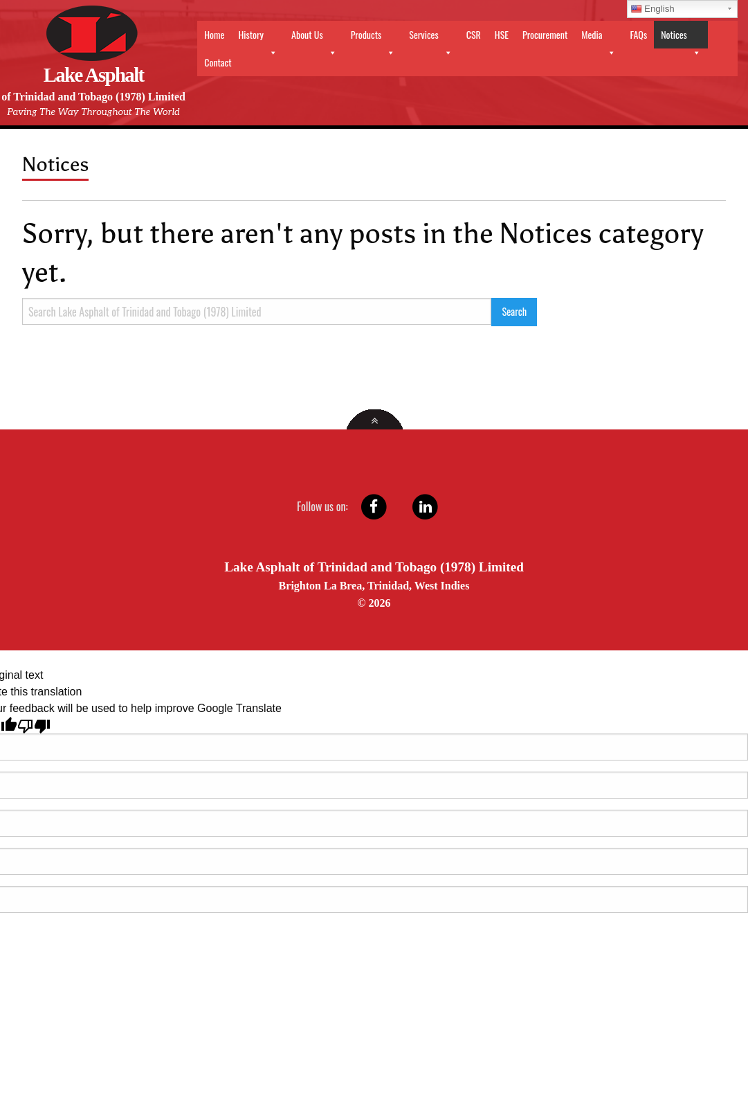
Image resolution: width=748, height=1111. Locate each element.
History (257, 37)
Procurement (544, 34)
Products (373, 37)
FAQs (638, 34)
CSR (473, 34)
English (653, 8)
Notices (681, 37)
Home (214, 34)
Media (598, 37)
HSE (502, 34)
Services (430, 37)
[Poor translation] (34, 725)
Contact (217, 62)
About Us (314, 37)
